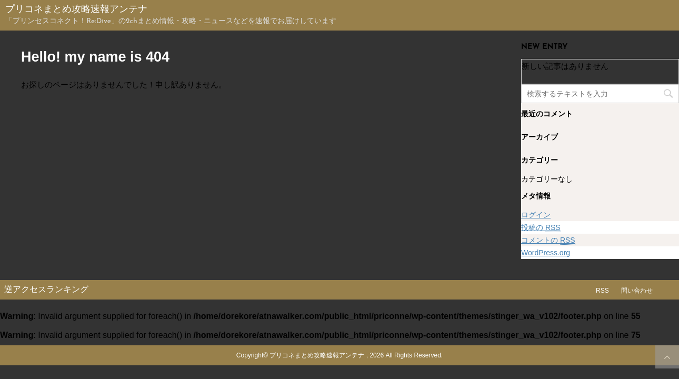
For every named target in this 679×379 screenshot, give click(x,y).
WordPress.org (545, 252)
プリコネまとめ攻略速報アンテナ (76, 10)
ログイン (536, 215)
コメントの (548, 240)
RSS (602, 290)
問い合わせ (637, 290)
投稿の (541, 227)
